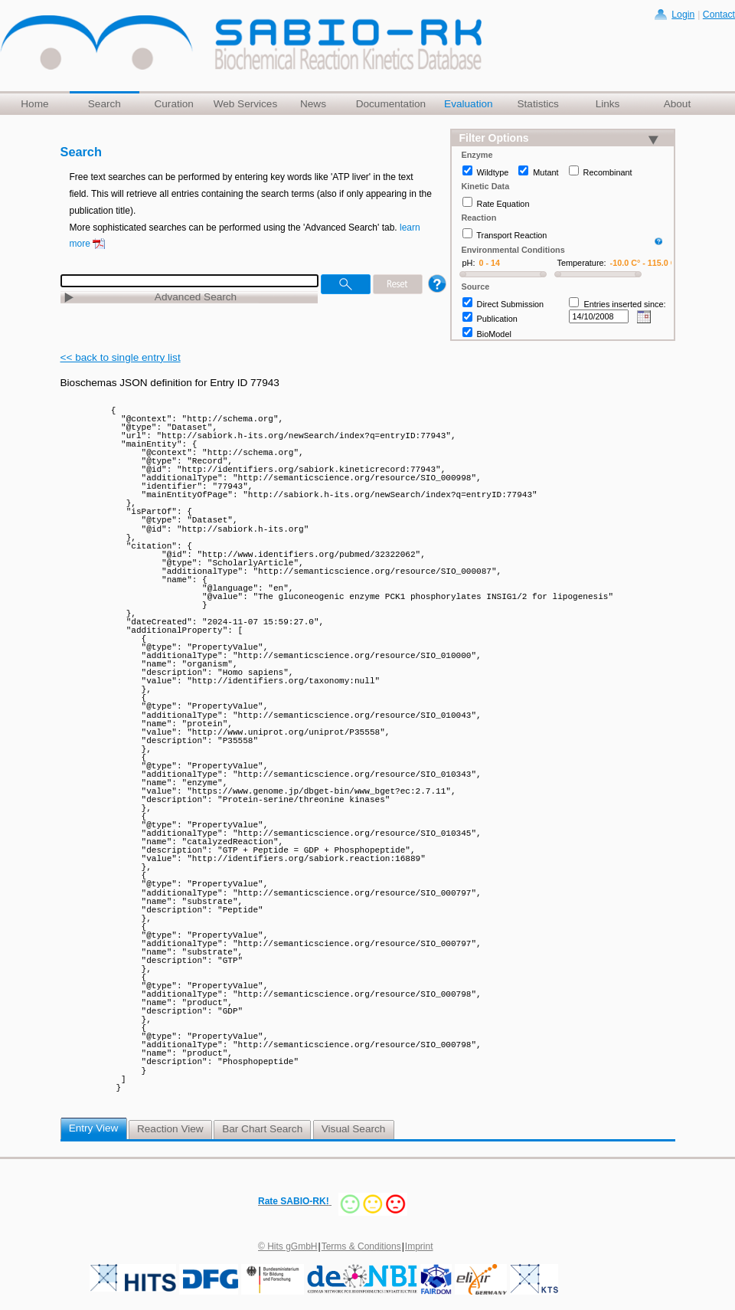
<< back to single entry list (120, 357)
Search (104, 104)
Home (34, 104)
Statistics (537, 104)
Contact (719, 14)
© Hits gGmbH (288, 1246)
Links (608, 104)
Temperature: (581, 262)
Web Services (246, 104)
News (313, 104)
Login (682, 14)
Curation (173, 104)
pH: (468, 262)
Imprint (419, 1246)
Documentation (391, 104)
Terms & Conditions (361, 1246)
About (677, 104)
